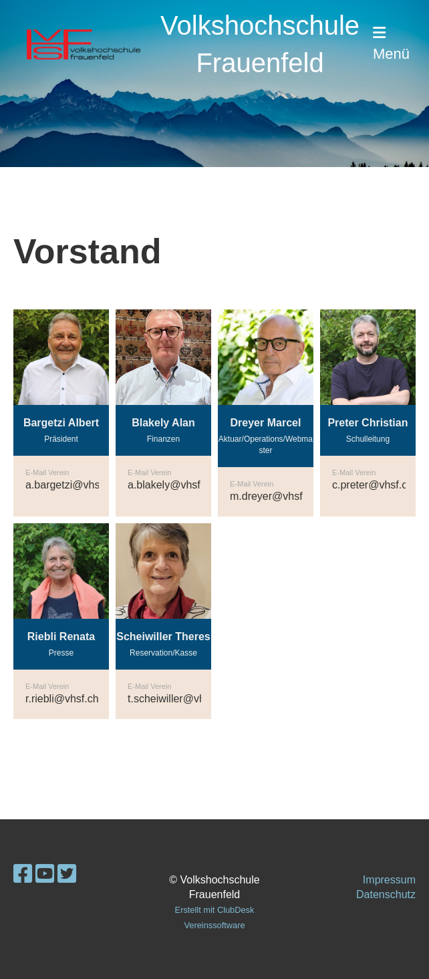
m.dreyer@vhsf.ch (273, 496)
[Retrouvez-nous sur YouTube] (44, 874)
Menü (391, 43)
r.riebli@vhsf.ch (62, 698)
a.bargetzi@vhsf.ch (71, 485)
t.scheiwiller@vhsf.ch (178, 698)
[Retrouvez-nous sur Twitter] (66, 874)
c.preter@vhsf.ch (372, 485)
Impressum (389, 879)
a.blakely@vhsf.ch (171, 485)
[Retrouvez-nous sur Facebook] (22, 874)
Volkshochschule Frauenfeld (260, 44)
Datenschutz (386, 894)
